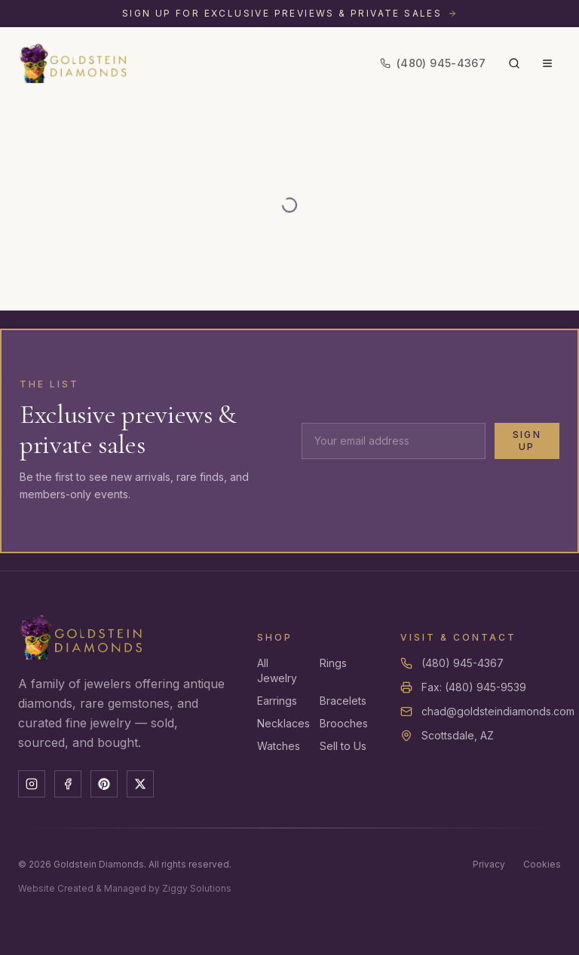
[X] (140, 783)
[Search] (514, 63)
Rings (333, 663)
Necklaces (283, 723)
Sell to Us (343, 745)
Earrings (277, 700)
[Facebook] (67, 783)
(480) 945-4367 (462, 663)
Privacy (489, 864)
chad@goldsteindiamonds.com (497, 711)
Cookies (542, 864)
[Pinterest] (104, 783)
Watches (278, 745)
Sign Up (527, 440)
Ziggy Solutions (196, 888)
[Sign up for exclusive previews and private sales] (289, 13)
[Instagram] (31, 783)
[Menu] (547, 63)
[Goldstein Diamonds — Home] (73, 63)
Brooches (344, 723)
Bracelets (343, 700)
